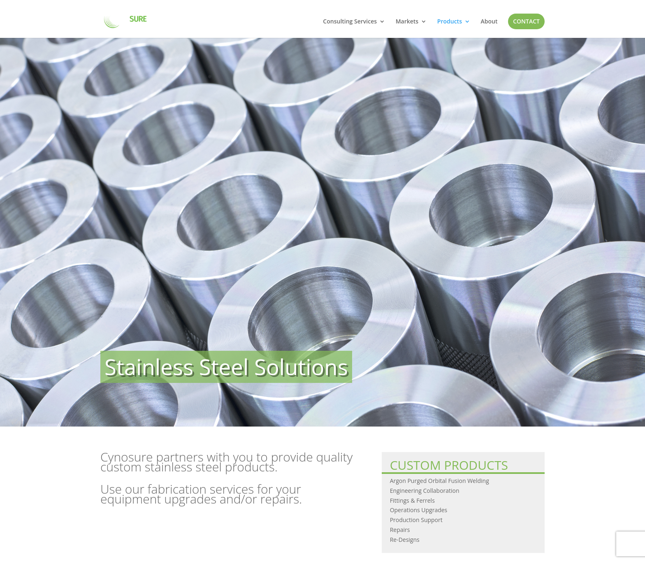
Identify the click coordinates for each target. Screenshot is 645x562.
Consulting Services (350, 22)
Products (449, 22)
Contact (526, 21)
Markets (407, 22)
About (489, 22)
